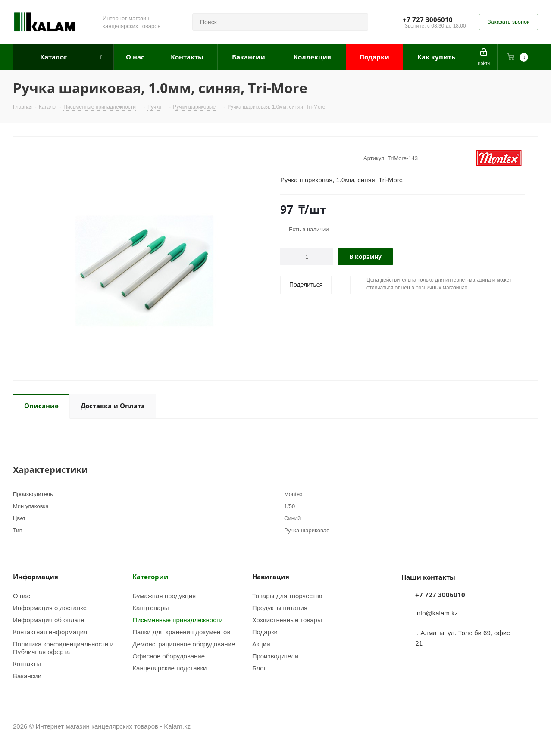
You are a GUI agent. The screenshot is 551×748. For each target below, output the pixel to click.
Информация (35, 576)
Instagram (510, 726)
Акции (261, 643)
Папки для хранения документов (181, 631)
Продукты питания (279, 607)
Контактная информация (50, 631)
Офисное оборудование (168, 656)
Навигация (270, 576)
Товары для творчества (287, 595)
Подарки (265, 631)
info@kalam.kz (436, 612)
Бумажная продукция (164, 595)
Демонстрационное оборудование (183, 643)
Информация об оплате (48, 619)
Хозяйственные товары (287, 619)
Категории (150, 576)
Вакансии (27, 675)
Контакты (27, 663)
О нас (21, 595)
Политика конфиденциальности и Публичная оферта (63, 647)
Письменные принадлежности (177, 619)
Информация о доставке (50, 607)
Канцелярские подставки (169, 668)
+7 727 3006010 (428, 19)
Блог (259, 668)
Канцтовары (150, 607)
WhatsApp (531, 726)
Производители (275, 656)
